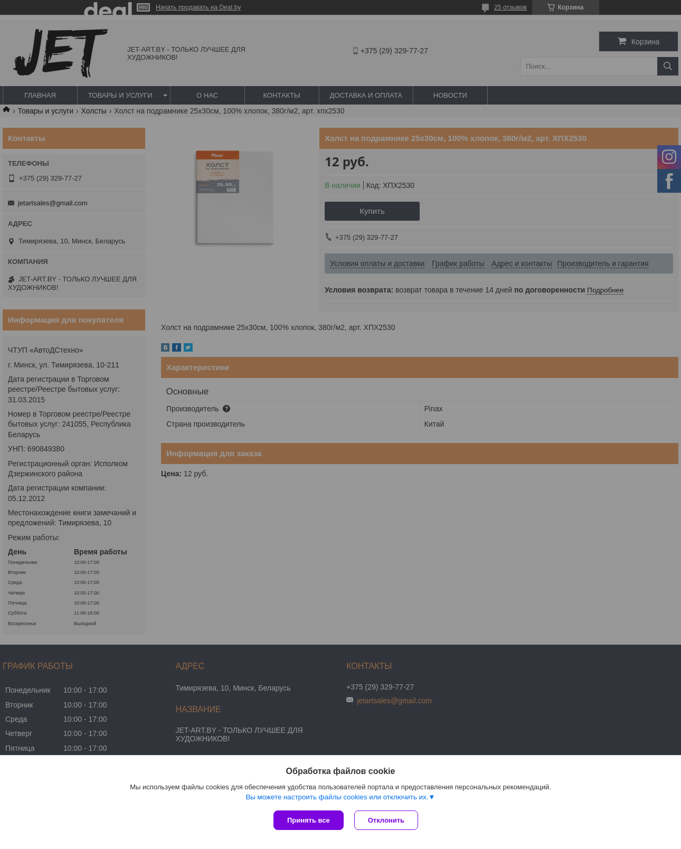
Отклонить (386, 820)
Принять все (308, 820)
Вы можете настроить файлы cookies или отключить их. (336, 797)
